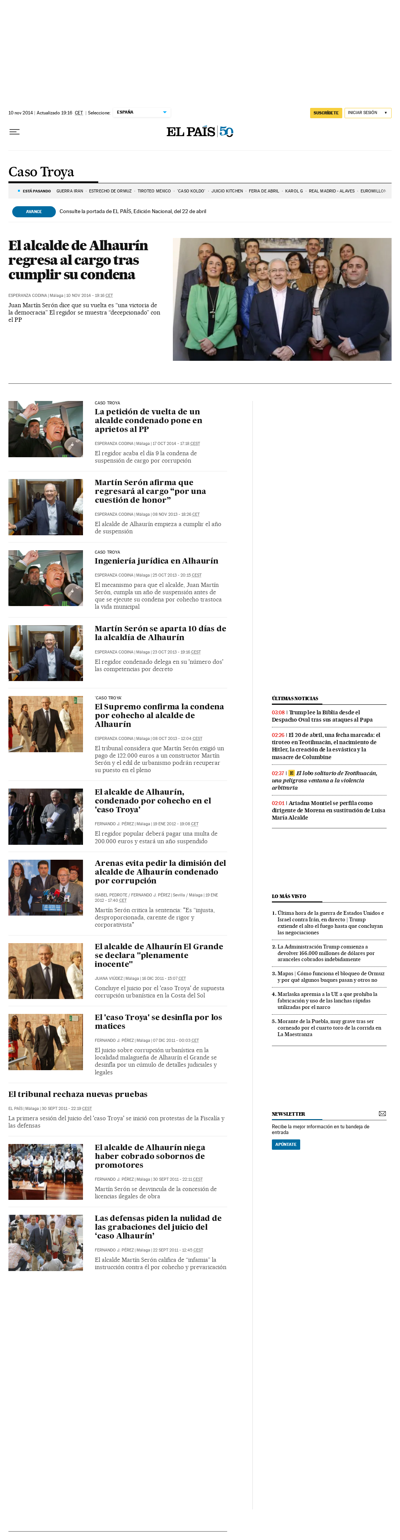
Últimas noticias (295, 698)
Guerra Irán (70, 191)
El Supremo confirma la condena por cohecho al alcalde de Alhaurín (159, 716)
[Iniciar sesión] (368, 113)
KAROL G (294, 191)
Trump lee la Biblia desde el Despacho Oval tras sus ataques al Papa (322, 716)
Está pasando (37, 191)
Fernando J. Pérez (114, 823)
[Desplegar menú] (14, 132)
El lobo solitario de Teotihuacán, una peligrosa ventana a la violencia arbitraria (324, 780)
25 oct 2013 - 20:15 (177, 575)
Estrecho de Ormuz (110, 191)
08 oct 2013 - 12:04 (177, 738)
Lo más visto (289, 896)
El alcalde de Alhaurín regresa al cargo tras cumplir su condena (78, 260)
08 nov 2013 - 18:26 (176, 514)
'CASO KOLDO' (191, 191)
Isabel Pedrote (111, 895)
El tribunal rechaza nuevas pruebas (78, 1095)
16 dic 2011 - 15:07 (164, 978)
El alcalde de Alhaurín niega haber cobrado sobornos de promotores (150, 1157)
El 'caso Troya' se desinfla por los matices (158, 1022)
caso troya (107, 403)
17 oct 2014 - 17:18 (176, 443)
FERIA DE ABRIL (264, 191)
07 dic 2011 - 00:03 (176, 1040)
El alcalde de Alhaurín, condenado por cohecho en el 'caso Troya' (153, 801)
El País (15, 1108)
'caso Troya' (108, 698)
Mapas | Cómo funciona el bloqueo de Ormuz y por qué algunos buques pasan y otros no (331, 976)
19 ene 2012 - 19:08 (175, 823)
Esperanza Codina (27, 295)
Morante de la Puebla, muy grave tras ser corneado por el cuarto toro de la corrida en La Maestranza (329, 1027)
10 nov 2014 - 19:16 (89, 295)
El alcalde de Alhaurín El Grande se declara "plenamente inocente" (159, 956)
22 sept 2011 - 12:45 (178, 1250)
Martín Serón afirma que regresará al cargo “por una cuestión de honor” (150, 492)
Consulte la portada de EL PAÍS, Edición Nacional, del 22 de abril (133, 211)
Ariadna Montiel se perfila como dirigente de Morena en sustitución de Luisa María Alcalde (328, 810)
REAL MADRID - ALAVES (331, 191)
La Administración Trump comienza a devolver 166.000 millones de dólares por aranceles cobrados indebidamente (326, 953)
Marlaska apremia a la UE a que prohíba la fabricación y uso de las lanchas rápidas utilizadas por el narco (327, 1000)
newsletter (289, 1114)
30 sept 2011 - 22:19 (67, 1108)
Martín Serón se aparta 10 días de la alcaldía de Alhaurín (160, 634)
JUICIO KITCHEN (226, 191)
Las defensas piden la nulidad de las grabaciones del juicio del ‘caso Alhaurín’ (158, 1227)
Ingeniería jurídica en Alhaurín (156, 561)
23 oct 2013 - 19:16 (177, 652)
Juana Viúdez (109, 978)
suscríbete (326, 113)
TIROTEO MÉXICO (154, 191)
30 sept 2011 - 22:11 (178, 1179)
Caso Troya (41, 172)
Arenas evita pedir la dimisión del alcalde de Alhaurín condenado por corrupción (160, 872)
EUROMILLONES (376, 191)
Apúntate (286, 1144)
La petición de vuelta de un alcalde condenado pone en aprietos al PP (148, 421)
